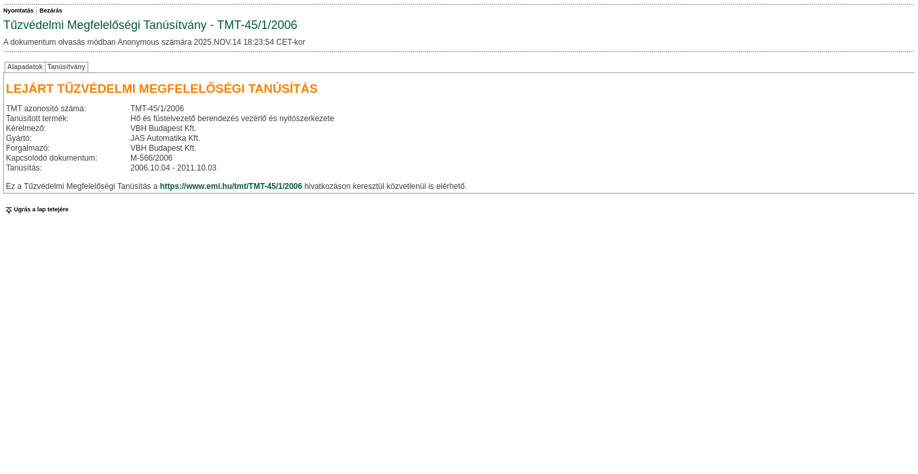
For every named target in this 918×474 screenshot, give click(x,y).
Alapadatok (25, 66)
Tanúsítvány (66, 66)
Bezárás (51, 10)
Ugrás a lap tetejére (35, 209)
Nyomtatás (18, 10)
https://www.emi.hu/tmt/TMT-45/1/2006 (231, 186)
